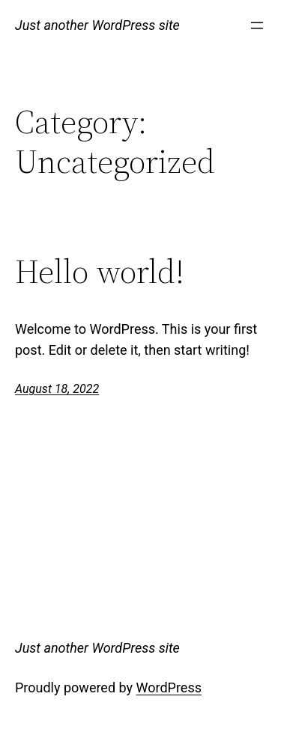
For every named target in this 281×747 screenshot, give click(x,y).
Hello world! (99, 272)
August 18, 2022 (57, 389)
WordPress (169, 687)
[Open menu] (257, 25)
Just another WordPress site (97, 25)
